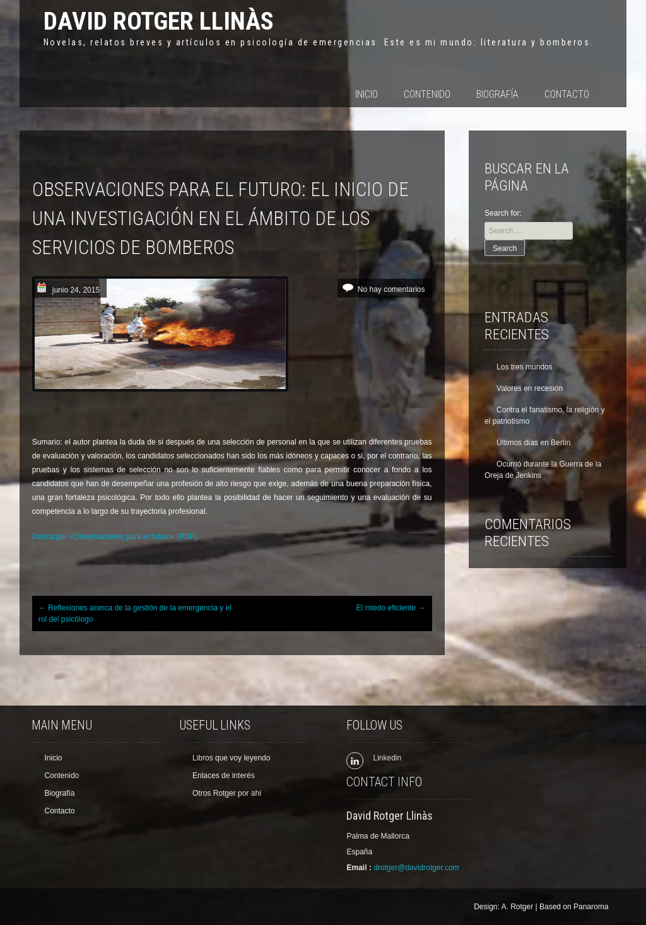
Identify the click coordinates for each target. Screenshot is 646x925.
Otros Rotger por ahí (226, 793)
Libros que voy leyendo (231, 757)
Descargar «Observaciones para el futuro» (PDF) (114, 536)
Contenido (427, 94)
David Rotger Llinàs (159, 21)
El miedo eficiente (390, 607)
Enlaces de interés (223, 775)
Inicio (366, 94)
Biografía (497, 94)
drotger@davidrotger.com (416, 867)
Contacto (566, 94)
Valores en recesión (529, 388)
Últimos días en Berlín (533, 442)
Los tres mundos (524, 367)
